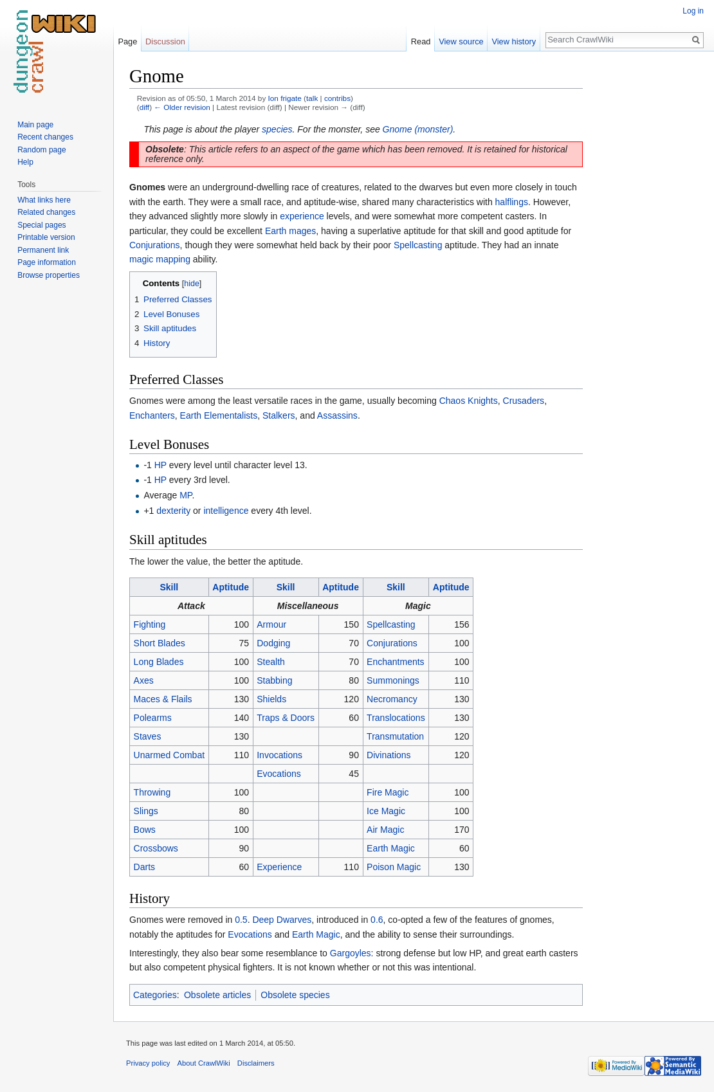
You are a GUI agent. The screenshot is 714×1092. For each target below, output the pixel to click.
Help (25, 162)
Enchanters (152, 415)
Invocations (279, 755)
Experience (279, 867)
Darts (144, 867)
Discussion (165, 41)
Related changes (46, 212)
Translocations (396, 718)
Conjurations (154, 245)
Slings (146, 811)
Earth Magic (391, 848)
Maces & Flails (163, 699)
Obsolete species (295, 995)
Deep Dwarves (281, 920)
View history (513, 41)
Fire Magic (387, 792)
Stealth (271, 662)
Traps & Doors (286, 718)
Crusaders (524, 401)
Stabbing (274, 680)
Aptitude (230, 587)
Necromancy (392, 699)
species (277, 129)
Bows (145, 829)
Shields (271, 699)
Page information (46, 262)
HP (160, 465)
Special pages (41, 225)
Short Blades (159, 643)
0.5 (241, 920)
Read (421, 41)
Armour (271, 624)
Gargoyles (350, 953)
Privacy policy (148, 1063)
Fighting (150, 624)
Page (127, 41)
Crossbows (156, 848)
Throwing (152, 792)
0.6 (377, 920)
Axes (144, 680)
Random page (41, 149)
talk (312, 98)
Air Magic (385, 829)
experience (302, 216)
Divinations (388, 755)
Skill (169, 587)
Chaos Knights (468, 401)
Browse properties (48, 275)
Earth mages (290, 231)
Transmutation (395, 736)
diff (144, 107)
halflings (511, 202)
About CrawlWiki (204, 1063)
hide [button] (191, 283)
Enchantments (396, 662)
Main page (35, 124)
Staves (147, 736)
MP (185, 495)
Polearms (153, 718)
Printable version (46, 237)
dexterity (173, 510)
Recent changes (45, 136)
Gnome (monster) (418, 129)
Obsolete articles (217, 995)
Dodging (273, 643)
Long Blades (159, 662)
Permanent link (43, 250)
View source (461, 41)
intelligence (225, 510)
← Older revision (182, 107)
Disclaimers (256, 1063)
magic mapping (159, 259)
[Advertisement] (647, 257)
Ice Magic (386, 811)
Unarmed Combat (169, 755)
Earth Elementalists (219, 415)
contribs (337, 98)
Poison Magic (394, 867)
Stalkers (278, 415)
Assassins (337, 415)
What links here (44, 200)
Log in (693, 10)
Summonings (393, 680)
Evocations (278, 774)
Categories (155, 995)
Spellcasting (418, 245)
